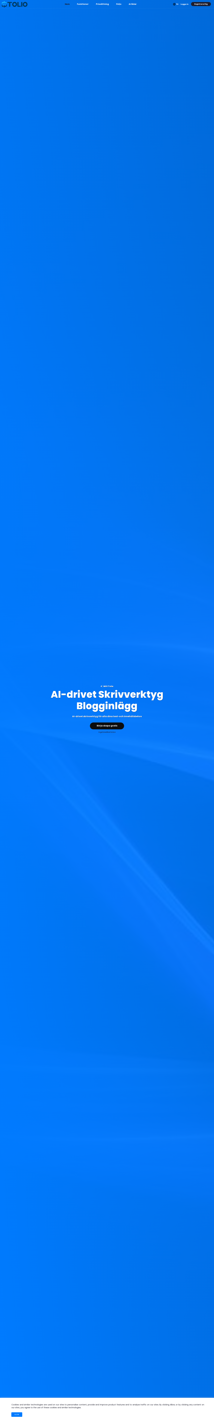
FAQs (118, 4)
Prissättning (102, 4)
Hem (68, 3)
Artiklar (133, 4)
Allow (16, 1415)
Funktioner (83, 4)
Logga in (184, 4)
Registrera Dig (200, 4)
